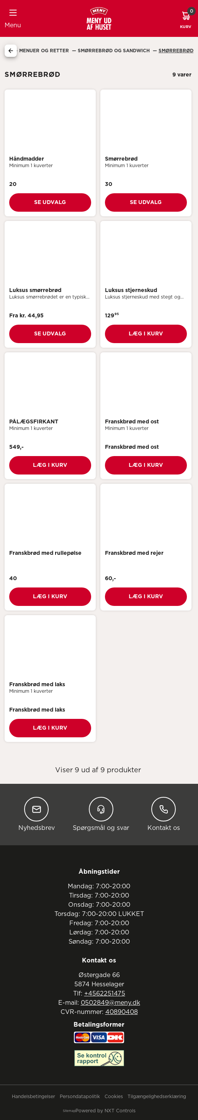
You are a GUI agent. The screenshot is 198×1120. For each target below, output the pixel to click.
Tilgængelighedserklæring (157, 1096)
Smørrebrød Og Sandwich (114, 50)
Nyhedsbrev (36, 814)
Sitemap (69, 1111)
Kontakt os (163, 814)
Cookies (114, 1096)
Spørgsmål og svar (101, 814)
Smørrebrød (176, 50)
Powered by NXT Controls (105, 1110)
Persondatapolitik (80, 1096)
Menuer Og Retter (44, 50)
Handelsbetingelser (33, 1096)
